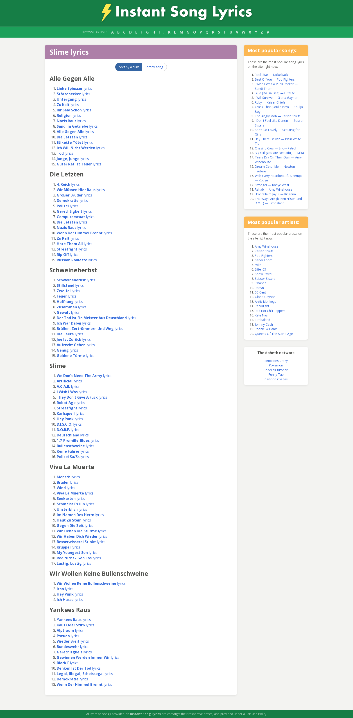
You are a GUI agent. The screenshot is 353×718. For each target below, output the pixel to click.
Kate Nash (262, 315)
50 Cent (260, 292)
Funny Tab (276, 374)
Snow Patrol (263, 274)
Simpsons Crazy (276, 361)
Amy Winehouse (266, 246)
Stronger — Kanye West (272, 185)
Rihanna (260, 283)
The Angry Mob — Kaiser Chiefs (278, 116)
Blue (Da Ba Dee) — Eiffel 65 (275, 93)
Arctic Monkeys (265, 301)
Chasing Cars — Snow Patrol (275, 148)
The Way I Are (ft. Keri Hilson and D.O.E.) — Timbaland (278, 200)
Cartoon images (276, 379)
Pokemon (276, 365)
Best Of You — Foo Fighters (275, 79)
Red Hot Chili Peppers (270, 311)
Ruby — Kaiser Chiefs (270, 102)
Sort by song (154, 67)
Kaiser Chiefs (264, 251)
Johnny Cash (264, 324)
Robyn (259, 288)
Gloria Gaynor (265, 297)
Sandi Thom (263, 260)
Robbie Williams (266, 329)
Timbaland (262, 320)
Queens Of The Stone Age (274, 334)
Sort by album (129, 67)
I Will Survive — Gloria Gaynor (276, 97)
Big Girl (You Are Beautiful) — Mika (279, 153)
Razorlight (262, 306)
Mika (258, 265)
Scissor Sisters (265, 278)
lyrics (74, 88)
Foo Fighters (264, 255)
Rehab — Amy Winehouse (273, 189)
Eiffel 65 (260, 269)
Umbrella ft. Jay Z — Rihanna (275, 194)
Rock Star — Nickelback (271, 74)
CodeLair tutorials (276, 370)
